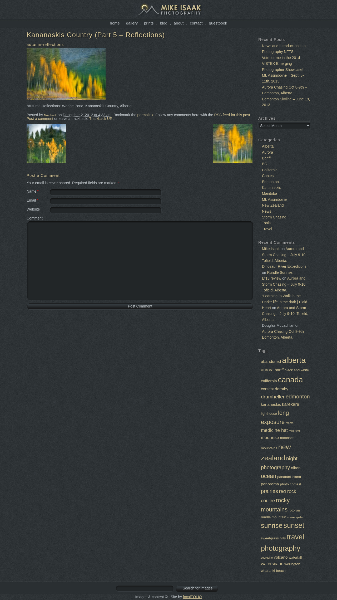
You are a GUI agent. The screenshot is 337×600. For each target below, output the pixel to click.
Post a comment (40, 118)
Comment (35, 218)
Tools (266, 223)
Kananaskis (271, 188)
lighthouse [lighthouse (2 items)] (269, 414)
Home (115, 23)
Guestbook (218, 23)
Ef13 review (271, 278)
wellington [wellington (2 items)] (292, 564)
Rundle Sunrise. (280, 272)
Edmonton (270, 182)
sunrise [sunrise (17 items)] (272, 525)
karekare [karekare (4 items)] (290, 404)
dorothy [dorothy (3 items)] (281, 389)
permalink (145, 115)
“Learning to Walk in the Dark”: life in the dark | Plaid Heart (284, 302)
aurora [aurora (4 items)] (267, 369)
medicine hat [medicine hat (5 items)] (274, 430)
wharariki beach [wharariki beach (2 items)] (273, 571)
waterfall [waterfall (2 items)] (295, 557)
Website (33, 209)
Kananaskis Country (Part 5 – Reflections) (96, 35)
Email (31, 200)
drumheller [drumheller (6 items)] (273, 396)
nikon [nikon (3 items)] (295, 468)
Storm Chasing (274, 217)
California (269, 170)
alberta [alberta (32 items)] (294, 360)
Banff (266, 158)
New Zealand (273, 205)
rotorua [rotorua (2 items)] (294, 510)
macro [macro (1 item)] (290, 423)
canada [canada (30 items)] (290, 379)
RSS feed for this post (232, 115)
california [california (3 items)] (269, 381)
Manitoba (269, 193)
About (179, 23)
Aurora (267, 152)
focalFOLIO (192, 597)
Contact (196, 23)
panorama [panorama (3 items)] (270, 484)
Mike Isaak (50, 115)
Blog (163, 23)
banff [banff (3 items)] (279, 370)
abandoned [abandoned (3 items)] (271, 361)
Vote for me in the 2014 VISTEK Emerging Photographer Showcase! (282, 64)
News (266, 211)
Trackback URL (102, 118)
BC (264, 164)
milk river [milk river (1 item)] (294, 430)
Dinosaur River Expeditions (284, 266)
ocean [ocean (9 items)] (268, 476)
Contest (268, 176)
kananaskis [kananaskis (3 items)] (271, 404)
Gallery (132, 23)
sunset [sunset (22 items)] (294, 525)
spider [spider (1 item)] (299, 517)
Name (31, 191)
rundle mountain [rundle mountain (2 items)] (273, 517)
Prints (149, 23)
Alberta (268, 146)
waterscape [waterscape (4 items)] (272, 563)
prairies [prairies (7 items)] (269, 491)
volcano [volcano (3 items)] (281, 557)
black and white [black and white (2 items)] (297, 370)
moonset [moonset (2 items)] (287, 438)
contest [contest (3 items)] (267, 389)
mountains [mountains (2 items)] (269, 448)
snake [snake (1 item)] (291, 517)
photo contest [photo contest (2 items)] (290, 484)
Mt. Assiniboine (274, 199)
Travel (267, 229)
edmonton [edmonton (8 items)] (298, 396)
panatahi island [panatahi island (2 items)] (289, 477)
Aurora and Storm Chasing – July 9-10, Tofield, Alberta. (284, 255)
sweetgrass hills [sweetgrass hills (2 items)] (273, 538)
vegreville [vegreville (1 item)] (267, 557)
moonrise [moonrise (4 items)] (270, 437)
